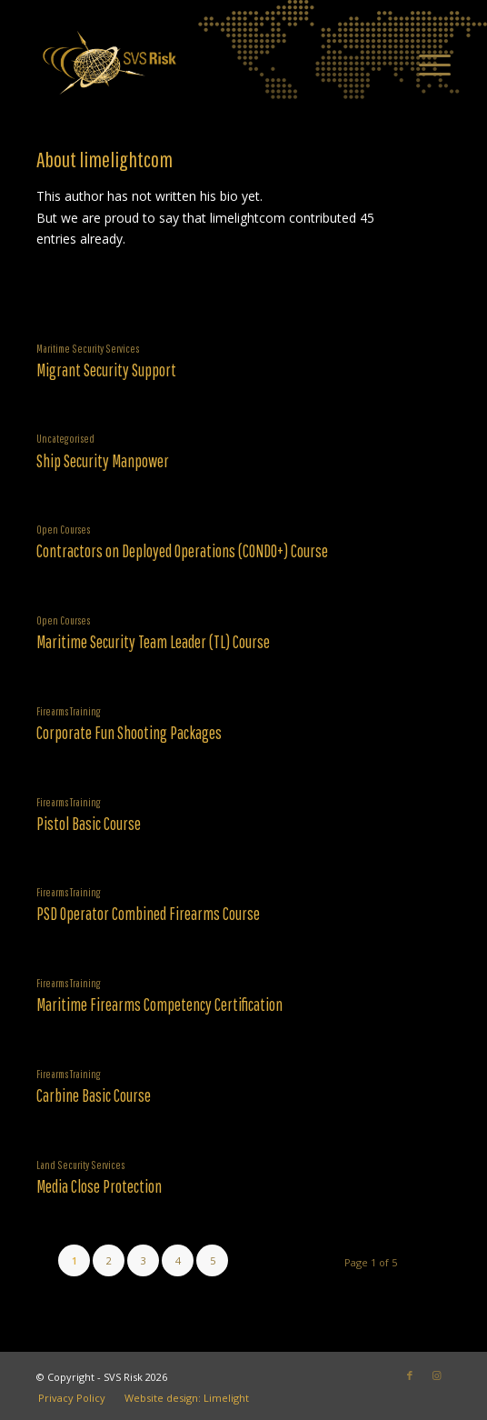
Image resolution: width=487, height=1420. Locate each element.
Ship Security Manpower (102, 461)
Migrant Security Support (106, 370)
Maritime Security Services (87, 348)
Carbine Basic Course (93, 1095)
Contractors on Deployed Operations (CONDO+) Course (182, 551)
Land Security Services (80, 1164)
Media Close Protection (99, 1186)
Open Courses (63, 529)
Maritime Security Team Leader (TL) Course (153, 642)
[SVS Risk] (201, 62)
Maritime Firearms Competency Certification (159, 1005)
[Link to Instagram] (437, 1375)
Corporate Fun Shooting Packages (129, 733)
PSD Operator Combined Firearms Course (148, 914)
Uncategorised (65, 438)
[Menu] (426, 62)
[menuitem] (426, 62)
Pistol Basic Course (88, 824)
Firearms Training (68, 711)
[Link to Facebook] (409, 1375)
